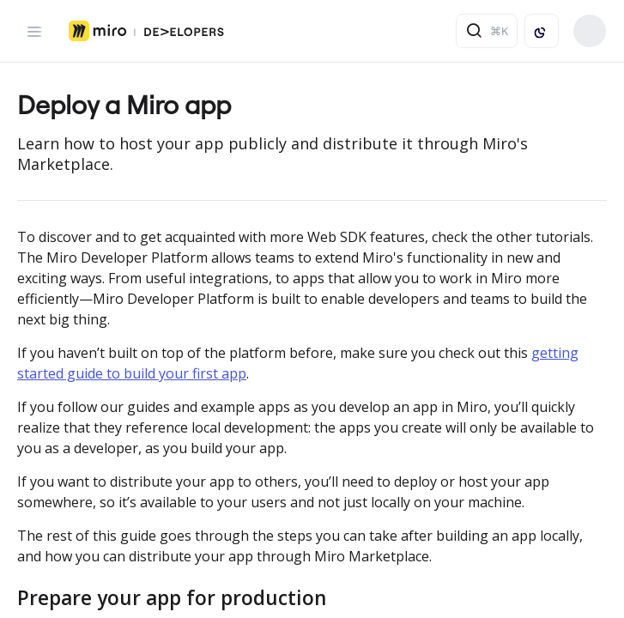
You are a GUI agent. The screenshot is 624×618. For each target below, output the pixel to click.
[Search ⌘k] (487, 31)
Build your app (589, 31)
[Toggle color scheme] (541, 31)
